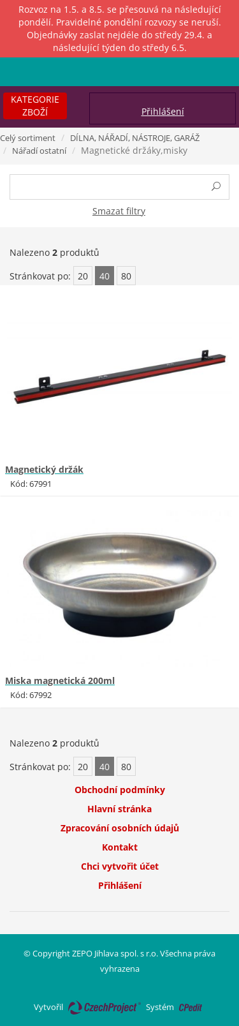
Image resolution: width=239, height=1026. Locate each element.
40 (104, 276)
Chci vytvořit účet (120, 866)
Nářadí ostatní (39, 150)
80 (126, 276)
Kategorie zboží (35, 105)
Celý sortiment (27, 138)
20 (83, 276)
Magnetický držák (44, 469)
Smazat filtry (118, 211)
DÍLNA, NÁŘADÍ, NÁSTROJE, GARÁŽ (134, 138)
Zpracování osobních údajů (120, 828)
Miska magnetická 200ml (60, 680)
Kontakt (120, 847)
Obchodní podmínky (120, 790)
